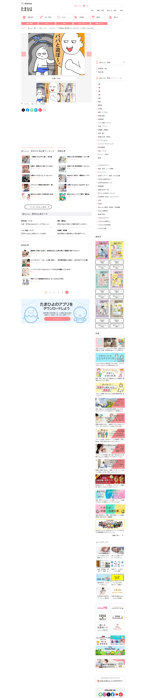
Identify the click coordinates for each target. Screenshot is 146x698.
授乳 (99, 102)
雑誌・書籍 (29, 23)
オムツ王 (52, 28)
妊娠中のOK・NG (103, 190)
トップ (23, 28)
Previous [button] (23, 54)
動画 (99, 158)
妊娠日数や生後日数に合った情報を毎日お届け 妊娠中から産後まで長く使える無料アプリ (57, 314)
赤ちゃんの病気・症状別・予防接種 (109, 207)
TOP (92, 10)
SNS (64, 23)
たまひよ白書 (102, 228)
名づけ (61, 17)
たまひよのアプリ (103, 218)
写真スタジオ (99, 23)
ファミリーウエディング (105, 144)
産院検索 (101, 186)
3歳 (99, 95)
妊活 (121, 10)
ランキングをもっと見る (38, 207)
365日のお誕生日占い (104, 179)
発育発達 (101, 119)
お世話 (100, 109)
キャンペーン (81, 23)
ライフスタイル (103, 140)
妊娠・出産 (100, 10)
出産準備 (79, 17)
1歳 (99, 88)
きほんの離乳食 (103, 211)
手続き (100, 204)
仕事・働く (101, 133)
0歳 (99, 84)
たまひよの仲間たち (104, 221)
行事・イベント (103, 126)
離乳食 (96, 17)
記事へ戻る (56, 78)
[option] (56, 54)
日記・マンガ (42, 28)
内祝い (86, 6)
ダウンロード (57, 319)
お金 (99, 200)
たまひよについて (103, 165)
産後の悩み (101, 116)
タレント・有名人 (103, 154)
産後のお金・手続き (104, 137)
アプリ (47, 23)
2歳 (99, 91)
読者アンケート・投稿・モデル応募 (109, 176)
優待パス (113, 17)
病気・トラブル (103, 112)
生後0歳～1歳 (102, 68)
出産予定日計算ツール (105, 183)
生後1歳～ (101, 72)
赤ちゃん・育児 (111, 10)
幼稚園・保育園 (103, 130)
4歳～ (100, 98)
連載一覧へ (116, 535)
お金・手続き (45, 17)
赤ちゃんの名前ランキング (106, 193)
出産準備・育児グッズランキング (108, 197)
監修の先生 (101, 214)
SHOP (77, 6)
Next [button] (89, 54)
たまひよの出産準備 (104, 225)
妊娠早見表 (28, 17)
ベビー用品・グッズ (104, 123)
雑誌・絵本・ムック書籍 (105, 168)
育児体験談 (42, 104)
